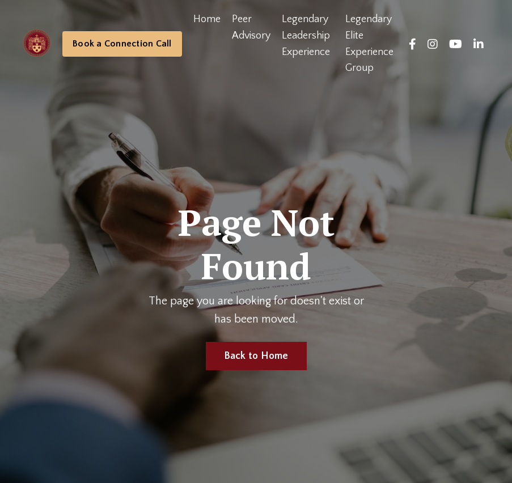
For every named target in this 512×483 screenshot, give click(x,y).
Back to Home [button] (256, 356)
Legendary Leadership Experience (306, 36)
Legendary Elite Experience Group (369, 44)
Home (207, 19)
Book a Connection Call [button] (122, 44)
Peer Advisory (251, 27)
